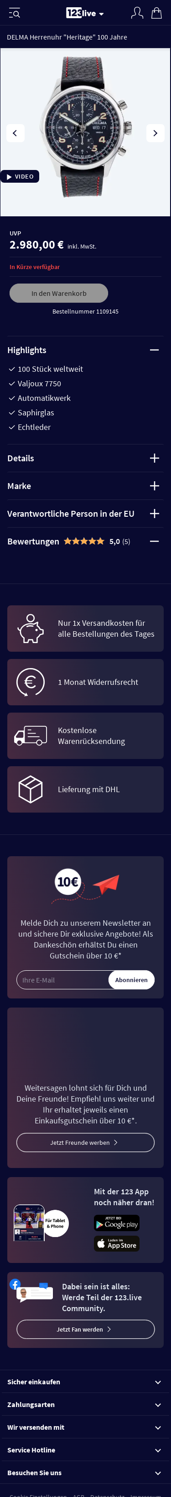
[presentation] (15, 133)
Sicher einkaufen (84, 1381)
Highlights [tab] (83, 349)
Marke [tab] (83, 485)
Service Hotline (84, 1449)
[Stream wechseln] (103, 13)
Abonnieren (131, 980)
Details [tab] (83, 458)
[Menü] (14, 12)
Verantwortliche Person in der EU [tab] (83, 513)
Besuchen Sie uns (84, 1472)
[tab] (85, 541)
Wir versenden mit (84, 1427)
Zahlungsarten (84, 1404)
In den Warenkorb (59, 293)
